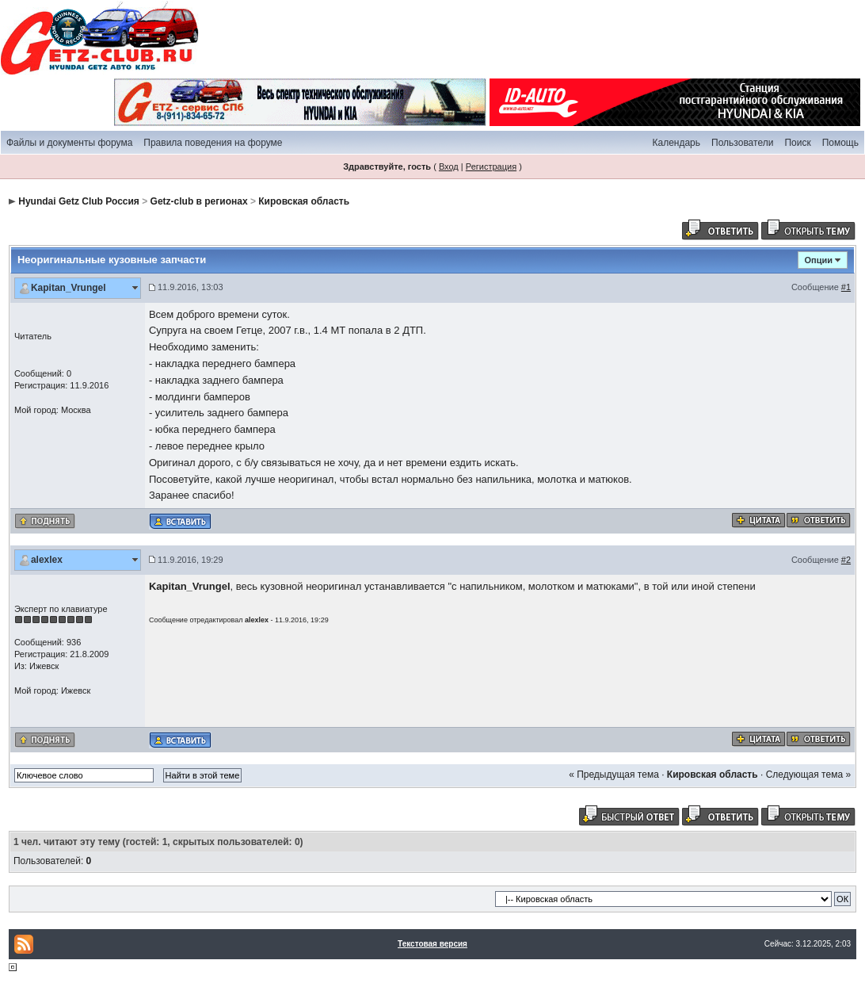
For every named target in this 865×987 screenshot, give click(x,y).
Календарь (676, 142)
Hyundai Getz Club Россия (78, 201)
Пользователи (742, 142)
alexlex (47, 559)
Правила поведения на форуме (212, 142)
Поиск (797, 142)
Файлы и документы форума (69, 142)
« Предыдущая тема (614, 774)
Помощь (840, 142)
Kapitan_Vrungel (68, 287)
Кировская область (303, 201)
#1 (846, 287)
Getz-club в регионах (199, 201)
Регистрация (491, 166)
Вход (449, 166)
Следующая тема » (808, 774)
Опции (819, 260)
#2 (846, 559)
